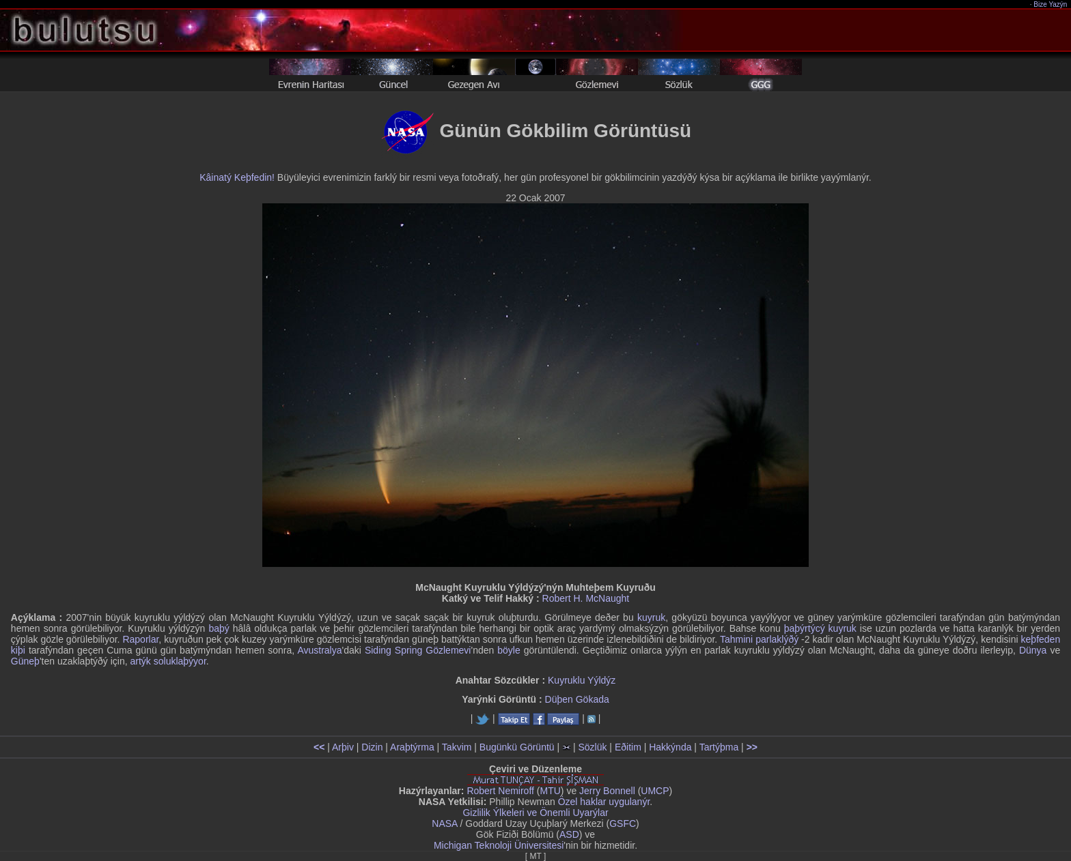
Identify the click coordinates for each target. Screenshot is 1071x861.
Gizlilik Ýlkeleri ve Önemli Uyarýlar (535, 812)
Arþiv (343, 747)
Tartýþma (719, 747)
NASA (444, 823)
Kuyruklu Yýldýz (581, 680)
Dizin (371, 747)
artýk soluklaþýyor (168, 661)
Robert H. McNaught (586, 598)
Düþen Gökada (577, 699)
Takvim (457, 747)
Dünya (1032, 650)
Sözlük (592, 747)
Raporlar (140, 639)
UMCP (655, 790)
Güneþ (25, 661)
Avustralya (319, 650)
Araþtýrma (412, 747)
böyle (508, 650)
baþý (218, 628)
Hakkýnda (670, 747)
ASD (569, 834)
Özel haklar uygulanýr (604, 801)
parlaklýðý (776, 639)
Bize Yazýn (1051, 4)
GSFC (622, 823)
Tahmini (736, 639)
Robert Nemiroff (500, 790)
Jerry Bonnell (607, 790)
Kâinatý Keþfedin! (237, 177)
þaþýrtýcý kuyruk (820, 628)
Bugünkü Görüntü (517, 747)
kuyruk (651, 617)
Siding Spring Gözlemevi (418, 650)
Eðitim (628, 747)
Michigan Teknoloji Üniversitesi (499, 845)
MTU (550, 790)
